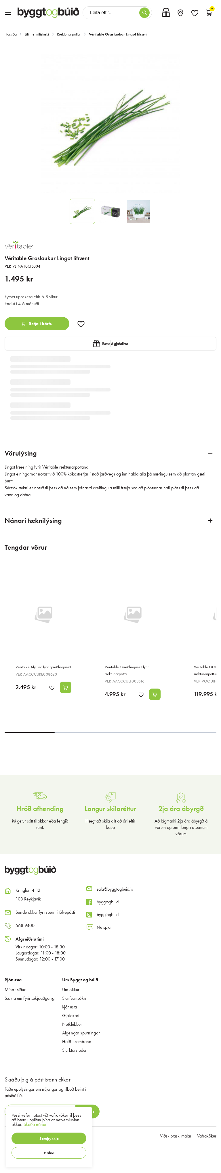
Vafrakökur (206, 1136)
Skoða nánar (35, 1124)
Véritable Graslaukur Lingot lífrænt (118, 34)
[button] (49, 1138)
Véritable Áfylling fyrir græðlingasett (43, 667)
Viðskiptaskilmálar (175, 1136)
